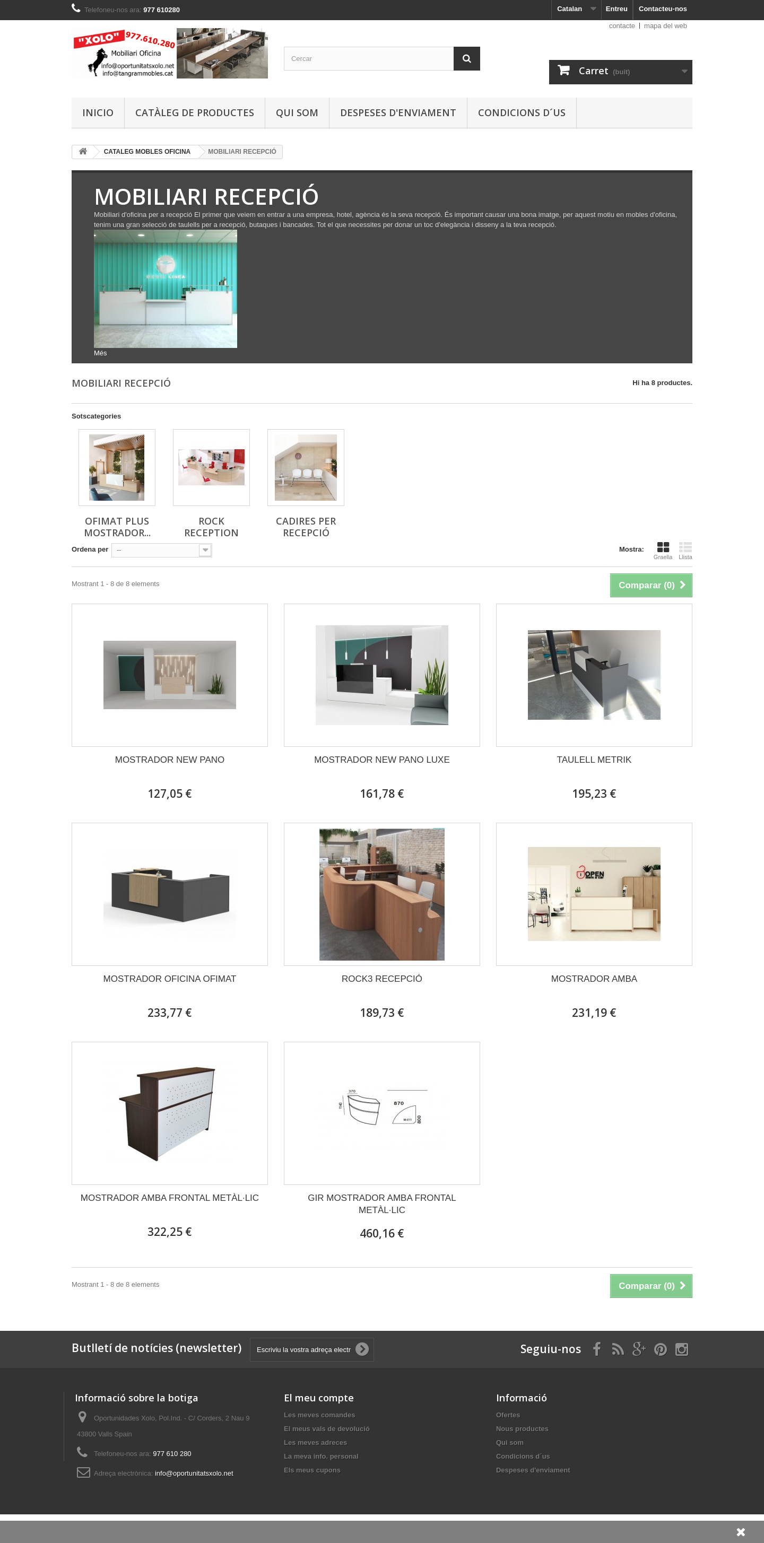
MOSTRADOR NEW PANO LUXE (382, 760)
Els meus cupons (312, 1470)
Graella (663, 550)
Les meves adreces (315, 1442)
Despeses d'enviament (398, 112)
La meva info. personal (321, 1456)
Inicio (98, 112)
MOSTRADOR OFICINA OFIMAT (170, 979)
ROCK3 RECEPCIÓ (382, 979)
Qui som (297, 112)
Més (100, 353)
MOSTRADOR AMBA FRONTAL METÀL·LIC (170, 1198)
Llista (685, 550)
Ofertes (508, 1415)
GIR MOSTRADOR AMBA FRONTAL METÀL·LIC (382, 1204)
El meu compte (319, 1397)
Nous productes (522, 1429)
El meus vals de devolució (327, 1429)
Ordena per (90, 549)
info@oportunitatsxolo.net (194, 1473)
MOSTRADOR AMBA (594, 979)
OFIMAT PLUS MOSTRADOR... (117, 527)
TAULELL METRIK (594, 760)
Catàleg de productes (194, 112)
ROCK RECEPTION (211, 527)
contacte (622, 26)
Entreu (617, 9)
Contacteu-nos (663, 9)
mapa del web (665, 26)
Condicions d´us (522, 112)
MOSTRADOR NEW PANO (170, 760)
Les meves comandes (319, 1415)
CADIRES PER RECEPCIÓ (306, 527)
